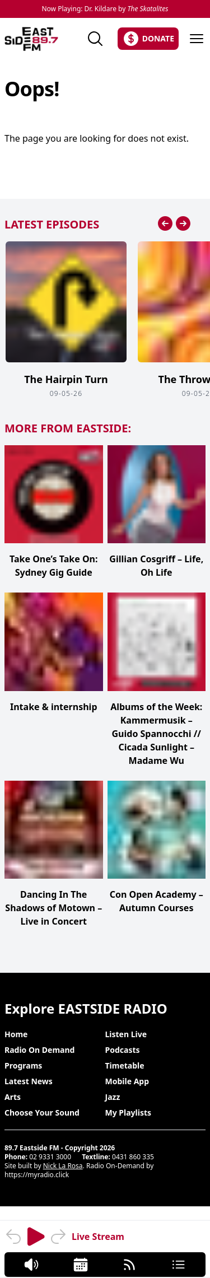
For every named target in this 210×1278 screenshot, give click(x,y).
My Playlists (128, 1112)
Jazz (112, 1097)
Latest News (28, 1081)
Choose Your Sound (42, 1112)
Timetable (124, 1065)
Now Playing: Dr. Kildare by (104, 8)
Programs (23, 1065)
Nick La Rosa (63, 1165)
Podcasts (122, 1049)
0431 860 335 (133, 1157)
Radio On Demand (39, 1049)
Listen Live (126, 1034)
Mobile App (127, 1081)
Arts (12, 1097)
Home (15, 1034)
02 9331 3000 (50, 1157)
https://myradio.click (36, 1174)
